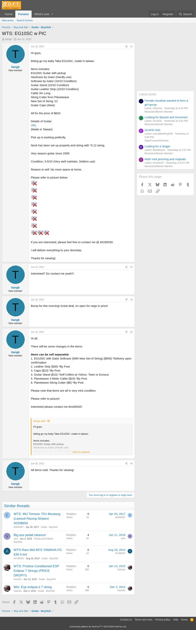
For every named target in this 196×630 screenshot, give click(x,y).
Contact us (126, 619)
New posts (8, 20)
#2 (131, 267)
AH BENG (19, 558)
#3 (131, 299)
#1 (131, 46)
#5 (131, 463)
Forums (23, 14)
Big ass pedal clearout (30, 535)
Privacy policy (162, 619)
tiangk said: (39, 421)
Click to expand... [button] (81, 452)
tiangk (8, 39)
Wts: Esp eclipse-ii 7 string (33, 587)
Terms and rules (143, 619)
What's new (41, 14)
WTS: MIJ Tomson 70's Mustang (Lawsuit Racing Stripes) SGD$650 (37, 518)
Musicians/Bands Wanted (158, 111)
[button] (52, 14)
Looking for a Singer (157, 146)
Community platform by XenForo (98, 626)
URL (34, 125)
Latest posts (147, 94)
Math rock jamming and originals (165, 159)
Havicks (18, 579)
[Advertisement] (165, 67)
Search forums (25, 20)
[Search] (185, 14)
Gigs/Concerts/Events (157, 140)
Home (8, 14)
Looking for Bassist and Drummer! (166, 117)
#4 (131, 332)
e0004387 (19, 527)
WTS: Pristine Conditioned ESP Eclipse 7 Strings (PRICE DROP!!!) (36, 570)
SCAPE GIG (152, 130)
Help (175, 619)
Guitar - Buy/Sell (49, 527)
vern (16, 538)
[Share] (126, 46)
